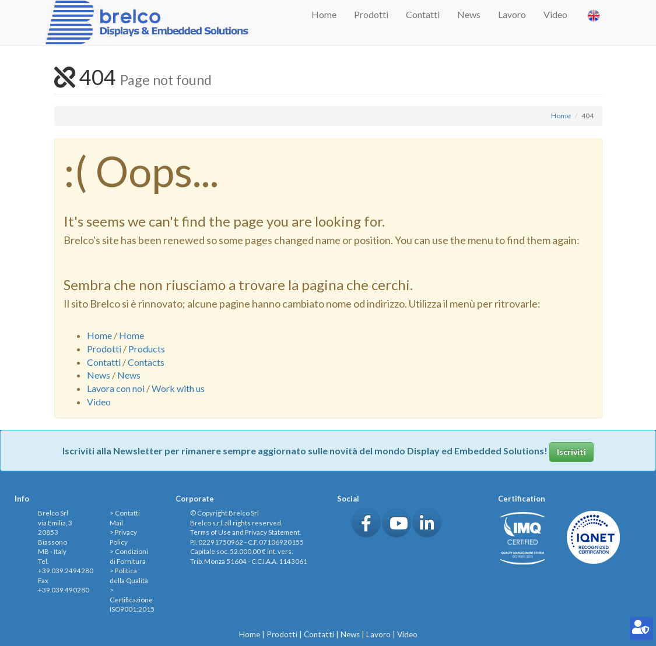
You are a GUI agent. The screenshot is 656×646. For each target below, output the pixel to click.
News (468, 14)
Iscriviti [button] (571, 452)
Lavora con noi (116, 388)
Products (146, 348)
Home (323, 14)
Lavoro (512, 14)
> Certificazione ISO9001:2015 (132, 599)
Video (555, 14)
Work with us (178, 388)
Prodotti (371, 14)
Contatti (423, 14)
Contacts (146, 362)
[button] (366, 523)
